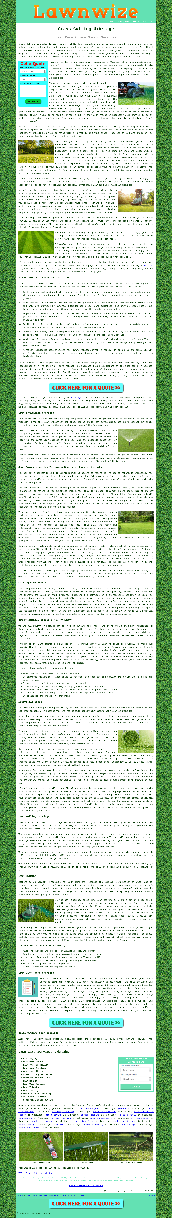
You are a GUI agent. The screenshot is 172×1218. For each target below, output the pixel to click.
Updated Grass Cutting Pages (72, 1195)
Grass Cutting (31, 1195)
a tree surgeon (90, 1108)
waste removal (127, 1115)
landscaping (25, 1118)
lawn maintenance (28, 369)
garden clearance (42, 1121)
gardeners (123, 1108)
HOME (112, 22)
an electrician (140, 1118)
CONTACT (136, 22)
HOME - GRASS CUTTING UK (86, 1185)
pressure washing (93, 1124)
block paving (53, 1115)
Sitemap (20, 1195)
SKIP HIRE (59, 1124)
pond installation (101, 1118)
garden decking (90, 1115)
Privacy (152, 1195)
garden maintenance (124, 1121)
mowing (94, 284)
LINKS (119, 22)
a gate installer (82, 1121)
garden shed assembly (31, 1127)
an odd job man (61, 1118)
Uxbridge (76, 397)
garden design (26, 1124)
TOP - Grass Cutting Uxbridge (36, 1173)
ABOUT (127, 22)
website (148, 265)
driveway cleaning (63, 1112)
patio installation (104, 1112)
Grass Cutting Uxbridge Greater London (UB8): (47, 44)
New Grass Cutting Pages (49, 1195)
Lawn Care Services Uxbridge (44, 1052)
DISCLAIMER (147, 22)
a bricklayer (129, 1124)
